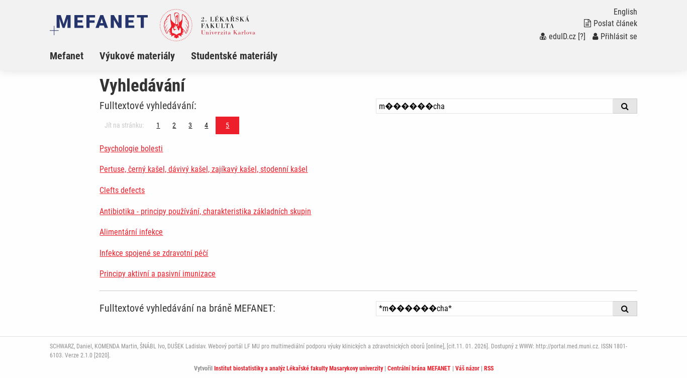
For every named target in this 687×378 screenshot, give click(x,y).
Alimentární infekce (131, 232)
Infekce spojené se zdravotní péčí (154, 253)
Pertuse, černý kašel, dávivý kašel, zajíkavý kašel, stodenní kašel (204, 169)
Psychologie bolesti (131, 148)
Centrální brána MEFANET (419, 368)
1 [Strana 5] (158, 125)
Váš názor (467, 368)
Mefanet (66, 56)
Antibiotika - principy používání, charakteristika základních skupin (205, 211)
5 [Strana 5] (227, 125)
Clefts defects (122, 190)
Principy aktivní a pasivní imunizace (158, 273)
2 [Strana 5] (174, 125)
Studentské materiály (234, 56)
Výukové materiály (137, 56)
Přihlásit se (615, 36)
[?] (581, 36)
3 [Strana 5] (190, 125)
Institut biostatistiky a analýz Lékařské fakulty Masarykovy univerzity (298, 368)
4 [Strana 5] (206, 125)
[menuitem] (75, 55)
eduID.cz (558, 36)
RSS (489, 368)
